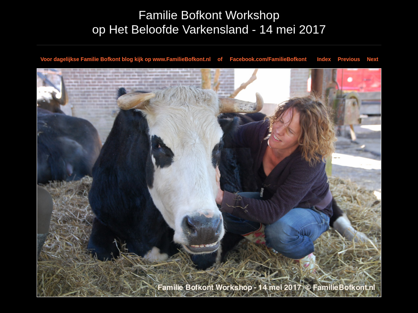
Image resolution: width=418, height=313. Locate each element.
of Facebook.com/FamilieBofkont (262, 59)
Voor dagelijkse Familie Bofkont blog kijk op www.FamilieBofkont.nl (125, 59)
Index (324, 59)
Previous (349, 59)
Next (372, 59)
